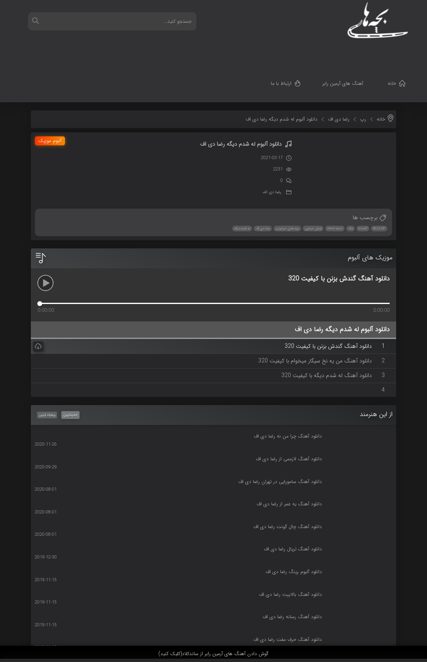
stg (350, 187)
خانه (404, 51)
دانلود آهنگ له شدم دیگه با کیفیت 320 (327, 334)
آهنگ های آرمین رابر (354, 51)
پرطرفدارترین (47, 374)
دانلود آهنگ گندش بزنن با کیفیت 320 (329, 305)
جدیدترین (70, 374)
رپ (363, 78)
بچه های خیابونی (287, 187)
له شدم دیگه (242, 187)
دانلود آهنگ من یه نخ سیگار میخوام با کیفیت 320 (315, 320)
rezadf (362, 187)
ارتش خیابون (313, 187)
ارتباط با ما (293, 51)
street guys (335, 187)
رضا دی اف (338, 78)
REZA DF (379, 187)
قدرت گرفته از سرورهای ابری (377, 630)
